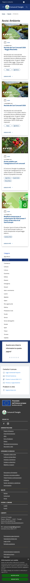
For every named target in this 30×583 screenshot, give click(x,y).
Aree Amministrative (9, 434)
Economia (6, 273)
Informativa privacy (9, 554)
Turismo (6, 334)
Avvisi (7, 42)
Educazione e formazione (10, 473)
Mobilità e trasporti (9, 465)
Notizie (6, 493)
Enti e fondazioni (8, 439)
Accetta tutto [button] (15, 575)
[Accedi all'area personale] (23, 2)
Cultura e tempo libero (10, 457)
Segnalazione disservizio (10, 539)
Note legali (7, 557)
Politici (5, 441)
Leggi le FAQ (7, 541)
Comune (6, 267)
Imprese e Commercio (9, 460)
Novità (9, 14)
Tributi (5, 331)
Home (3, 14)
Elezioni (6, 280)
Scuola (6, 314)
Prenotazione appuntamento (11, 536)
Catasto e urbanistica (9, 462)
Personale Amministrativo (11, 444)
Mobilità (6, 297)
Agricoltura (7, 257)
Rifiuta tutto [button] (15, 579)
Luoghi (5, 506)
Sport (5, 328)
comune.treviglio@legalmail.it (12, 527)
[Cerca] (27, 7)
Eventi (5, 508)
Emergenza (7, 284)
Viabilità (6, 338)
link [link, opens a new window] (6, 572)
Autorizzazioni (7, 485)
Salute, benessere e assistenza (12, 483)
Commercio (7, 263)
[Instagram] (8, 423)
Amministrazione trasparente (12, 552)
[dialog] (15, 570)
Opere (5, 300)
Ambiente (6, 260)
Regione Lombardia (7, 2)
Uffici (5, 436)
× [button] (28, 559)
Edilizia (6, 277)
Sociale (6, 324)
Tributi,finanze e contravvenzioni (13, 478)
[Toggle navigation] (3, 7)
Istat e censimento (9, 290)
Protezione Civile (8, 311)
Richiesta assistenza (9, 544)
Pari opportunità (8, 304)
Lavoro (6, 294)
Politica (6, 307)
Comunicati (7, 496)
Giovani (6, 287)
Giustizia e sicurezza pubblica (12, 475)
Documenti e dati (8, 447)
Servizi (6, 317)
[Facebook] (3, 423)
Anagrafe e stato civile (10, 454)
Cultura (6, 270)
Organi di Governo (9, 431)
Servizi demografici (9, 321)
